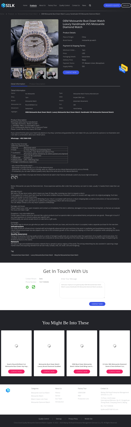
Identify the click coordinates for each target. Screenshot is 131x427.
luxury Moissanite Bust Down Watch (42, 255)
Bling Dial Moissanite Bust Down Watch (66, 255)
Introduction (59, 402)
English (126, 5)
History (57, 393)
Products (33, 5)
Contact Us (76, 5)
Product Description (37, 84)
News (84, 5)
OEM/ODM (81, 393)
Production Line (83, 399)
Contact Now (71, 72)
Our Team (58, 399)
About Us (42, 5)
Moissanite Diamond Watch (40, 402)
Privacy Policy (73, 419)
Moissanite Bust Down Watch (20, 255)
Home (25, 5)
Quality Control (64, 5)
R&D (79, 396)
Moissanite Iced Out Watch (40, 393)
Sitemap (59, 419)
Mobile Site (88, 419)
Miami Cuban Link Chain (39, 399)
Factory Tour (52, 5)
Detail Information (18, 84)
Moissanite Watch (37, 396)
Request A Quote (112, 5)
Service (57, 396)
